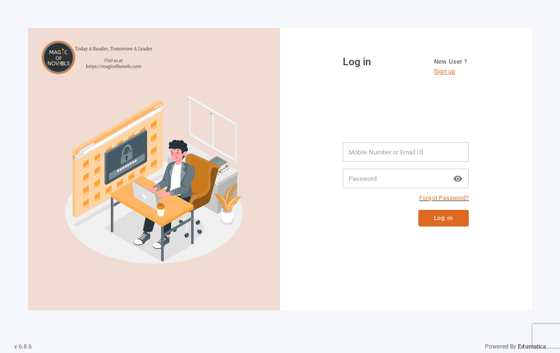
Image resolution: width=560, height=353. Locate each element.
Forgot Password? (444, 198)
